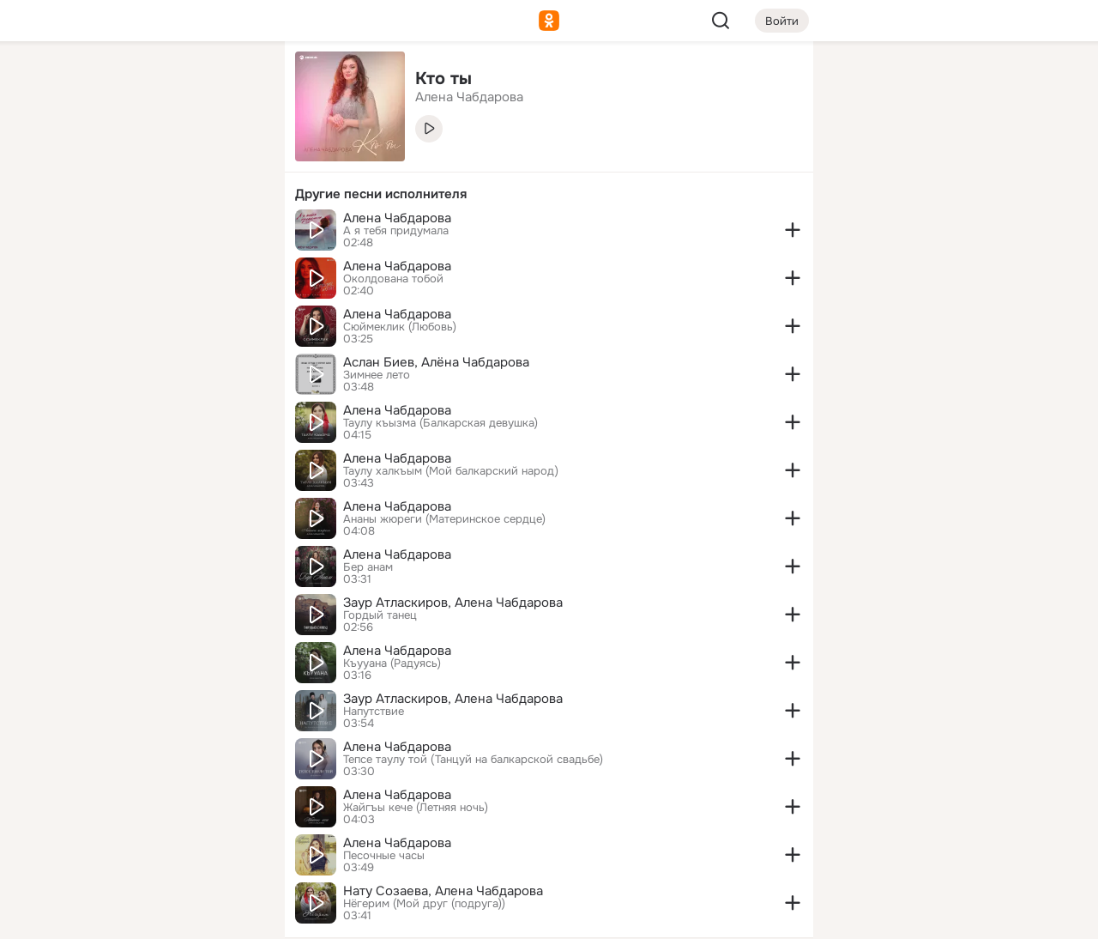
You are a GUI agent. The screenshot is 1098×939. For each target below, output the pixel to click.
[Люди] (158, 158)
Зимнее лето (376, 375)
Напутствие (373, 712)
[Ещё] (157, 806)
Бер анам (368, 567)
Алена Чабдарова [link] (469, 97)
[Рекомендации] (158, 309)
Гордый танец (380, 615)
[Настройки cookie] (157, 916)
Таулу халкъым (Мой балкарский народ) (450, 471)
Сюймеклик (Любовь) (399, 327)
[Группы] (233, 82)
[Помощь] (82, 309)
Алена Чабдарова (397, 218)
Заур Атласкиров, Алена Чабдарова (453, 602)
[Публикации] (82, 158)
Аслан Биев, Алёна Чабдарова (436, 362)
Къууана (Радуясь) (392, 663)
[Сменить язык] (157, 843)
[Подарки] (82, 233)
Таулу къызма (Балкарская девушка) (440, 423)
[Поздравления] (158, 233)
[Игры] (233, 233)
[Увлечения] (158, 82)
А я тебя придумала (396, 231)
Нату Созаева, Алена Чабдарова (443, 891)
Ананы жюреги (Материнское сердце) (444, 519)
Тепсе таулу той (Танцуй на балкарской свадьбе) (473, 760)
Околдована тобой (393, 279)
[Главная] (82, 82)
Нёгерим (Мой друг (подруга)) (424, 904)
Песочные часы (384, 856)
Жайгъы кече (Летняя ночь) (415, 808)
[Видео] (233, 158)
